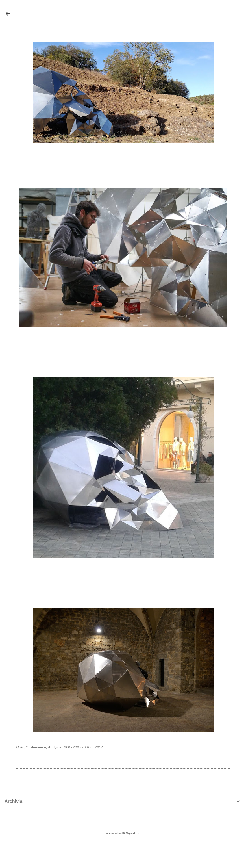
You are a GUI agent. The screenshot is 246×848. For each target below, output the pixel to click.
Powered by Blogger (123, 823)
